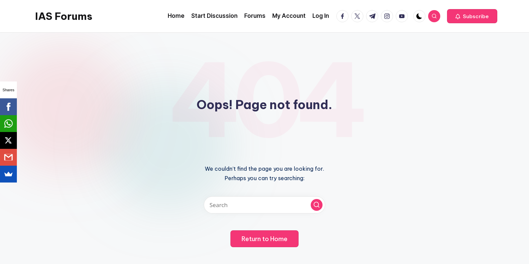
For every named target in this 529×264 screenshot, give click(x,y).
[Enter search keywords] (264, 204)
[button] (472, 16)
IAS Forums (63, 16)
